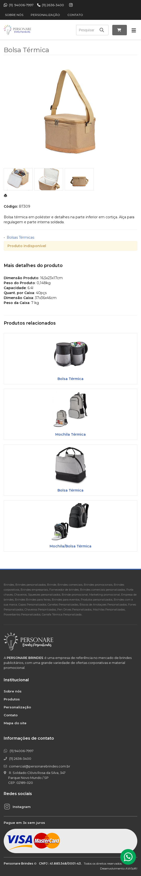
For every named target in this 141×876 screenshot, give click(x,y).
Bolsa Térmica (70, 379)
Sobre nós (14, 15)
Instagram (22, 807)
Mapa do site (15, 723)
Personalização (45, 15)
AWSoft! (131, 868)
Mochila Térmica (70, 434)
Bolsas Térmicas (20, 237)
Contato (75, 15)
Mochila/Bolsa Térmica (70, 546)
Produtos (12, 699)
